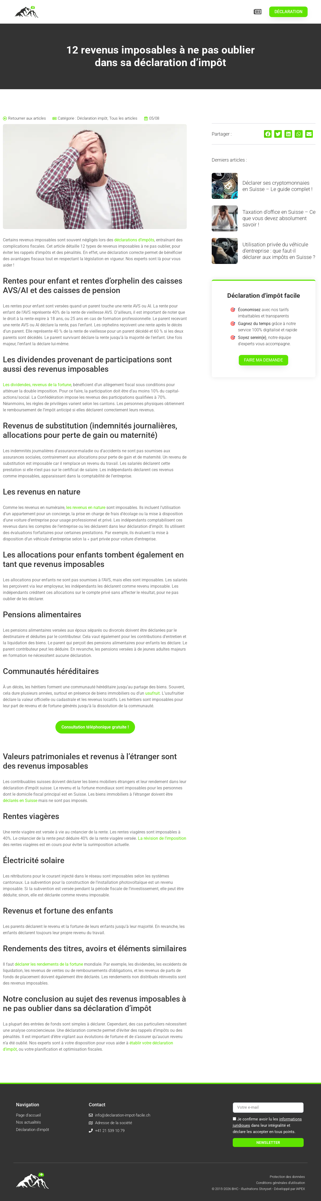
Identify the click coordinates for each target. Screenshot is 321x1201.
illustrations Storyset (256, 1189)
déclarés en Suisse (20, 800)
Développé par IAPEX (289, 1189)
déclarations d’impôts (134, 239)
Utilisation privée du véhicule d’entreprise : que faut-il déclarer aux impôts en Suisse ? (278, 250)
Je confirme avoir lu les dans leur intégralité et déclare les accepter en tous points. (267, 1125)
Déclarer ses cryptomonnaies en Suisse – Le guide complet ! (277, 186)
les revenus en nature (85, 507)
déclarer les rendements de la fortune (49, 964)
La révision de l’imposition (162, 838)
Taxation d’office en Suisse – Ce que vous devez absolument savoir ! (278, 218)
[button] (268, 134)
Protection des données (287, 1177)
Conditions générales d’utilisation (280, 1183)
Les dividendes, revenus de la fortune (37, 384)
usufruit (152, 693)
